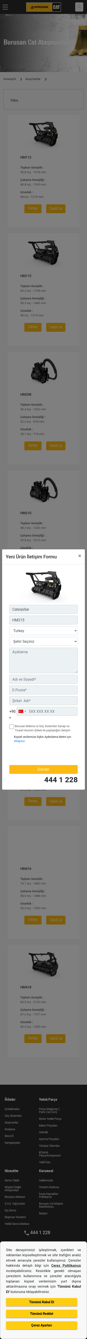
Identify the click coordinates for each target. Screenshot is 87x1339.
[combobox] (22, 711)
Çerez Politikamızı (66, 1265)
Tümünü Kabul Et (41, 1302)
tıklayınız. (20, 741)
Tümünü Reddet (41, 1314)
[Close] (79, 555)
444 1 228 (61, 780)
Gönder (44, 769)
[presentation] (36, 754)
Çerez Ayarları (41, 1325)
